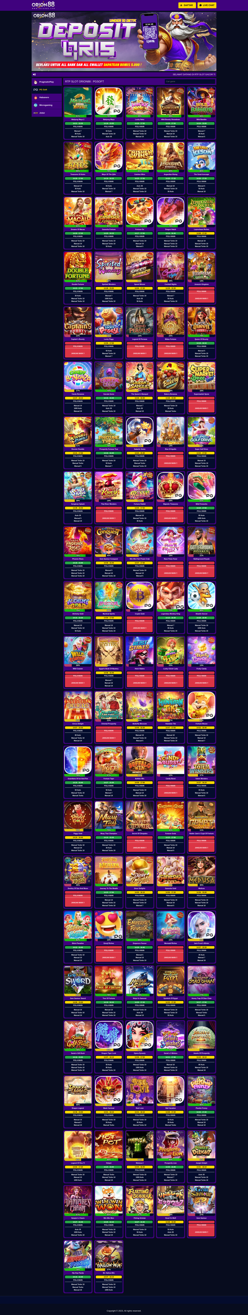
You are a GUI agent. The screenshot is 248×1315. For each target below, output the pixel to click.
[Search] (190, 81)
